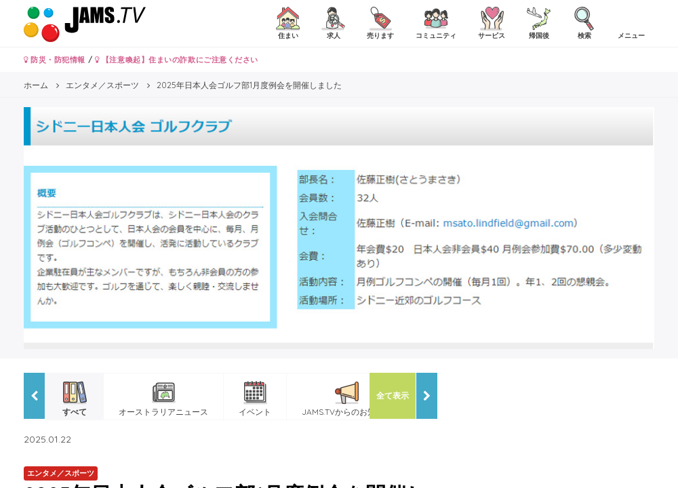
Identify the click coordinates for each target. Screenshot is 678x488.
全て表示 (392, 395)
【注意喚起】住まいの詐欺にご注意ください (176, 59)
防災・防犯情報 (54, 59)
